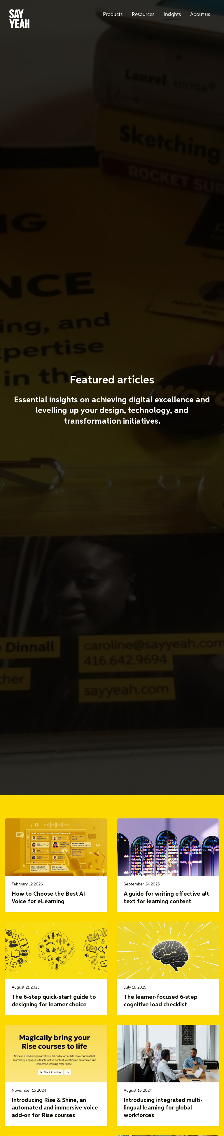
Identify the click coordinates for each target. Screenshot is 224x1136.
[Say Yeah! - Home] (19, 19)
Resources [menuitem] (143, 14)
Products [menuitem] (113, 14)
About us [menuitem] (200, 14)
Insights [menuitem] (172, 14)
